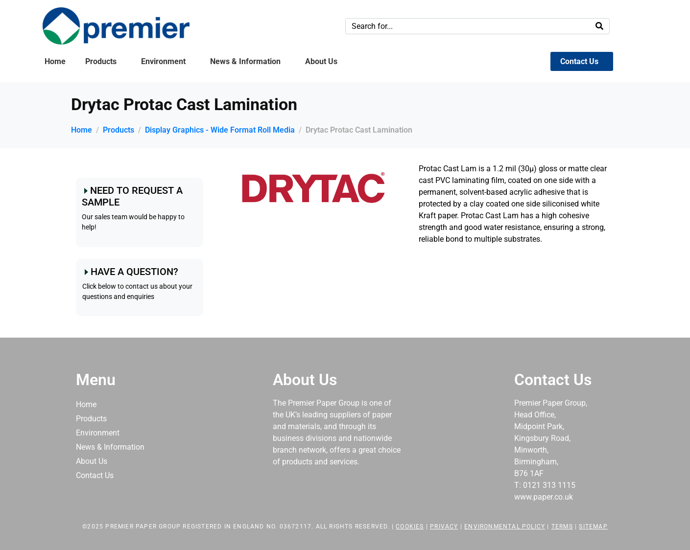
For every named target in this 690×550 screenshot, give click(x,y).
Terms (562, 526)
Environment (163, 61)
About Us (321, 61)
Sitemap (593, 526)
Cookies (410, 526)
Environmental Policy (504, 526)
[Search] (599, 26)
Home (55, 61)
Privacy (444, 526)
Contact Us (579, 61)
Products (101, 61)
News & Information (245, 61)
